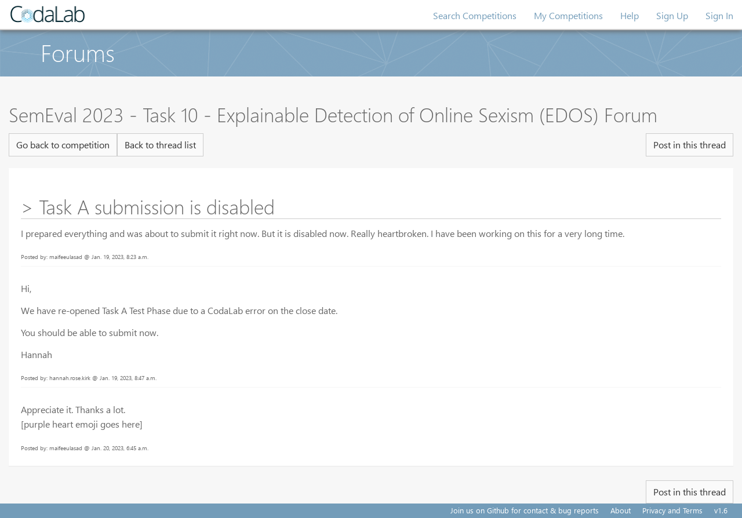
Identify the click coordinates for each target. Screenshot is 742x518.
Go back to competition (63, 144)
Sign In (719, 15)
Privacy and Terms (672, 510)
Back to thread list (160, 144)
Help (629, 15)
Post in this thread (689, 144)
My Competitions (568, 15)
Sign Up (672, 15)
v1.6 (721, 510)
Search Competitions (475, 15)
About (620, 510)
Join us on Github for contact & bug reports (524, 510)
